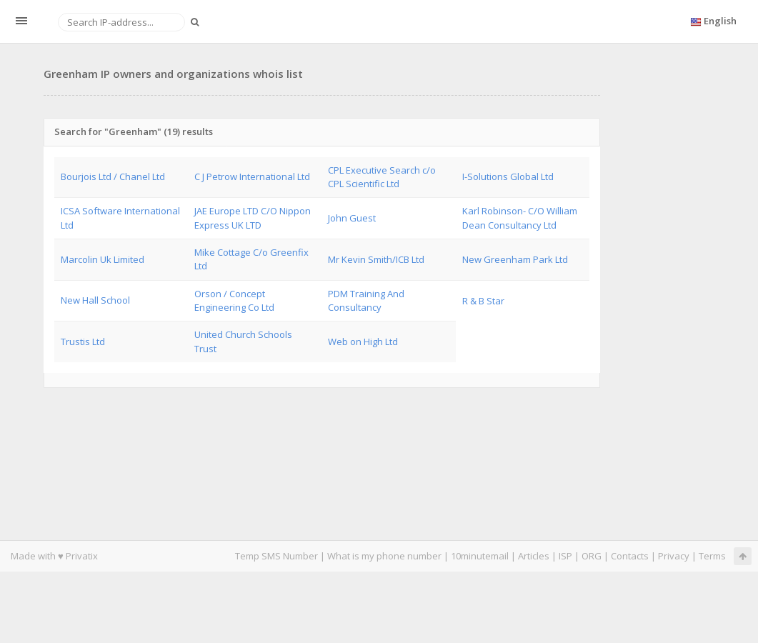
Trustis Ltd (83, 341)
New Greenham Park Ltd (515, 259)
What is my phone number (384, 555)
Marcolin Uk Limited (102, 259)
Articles (533, 555)
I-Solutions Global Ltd (508, 176)
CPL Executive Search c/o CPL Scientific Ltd (382, 177)
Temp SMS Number (276, 555)
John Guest (352, 217)
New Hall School (95, 300)
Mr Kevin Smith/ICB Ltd (376, 259)
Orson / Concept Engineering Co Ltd (234, 300)
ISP (565, 555)
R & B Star (483, 300)
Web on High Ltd (363, 341)
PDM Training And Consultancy (366, 300)
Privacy (673, 555)
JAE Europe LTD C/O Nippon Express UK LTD (252, 217)
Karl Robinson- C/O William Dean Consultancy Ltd (519, 217)
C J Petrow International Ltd (252, 176)
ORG (592, 555)
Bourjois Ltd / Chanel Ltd (113, 176)
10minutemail (480, 555)
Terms (712, 555)
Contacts (630, 555)
